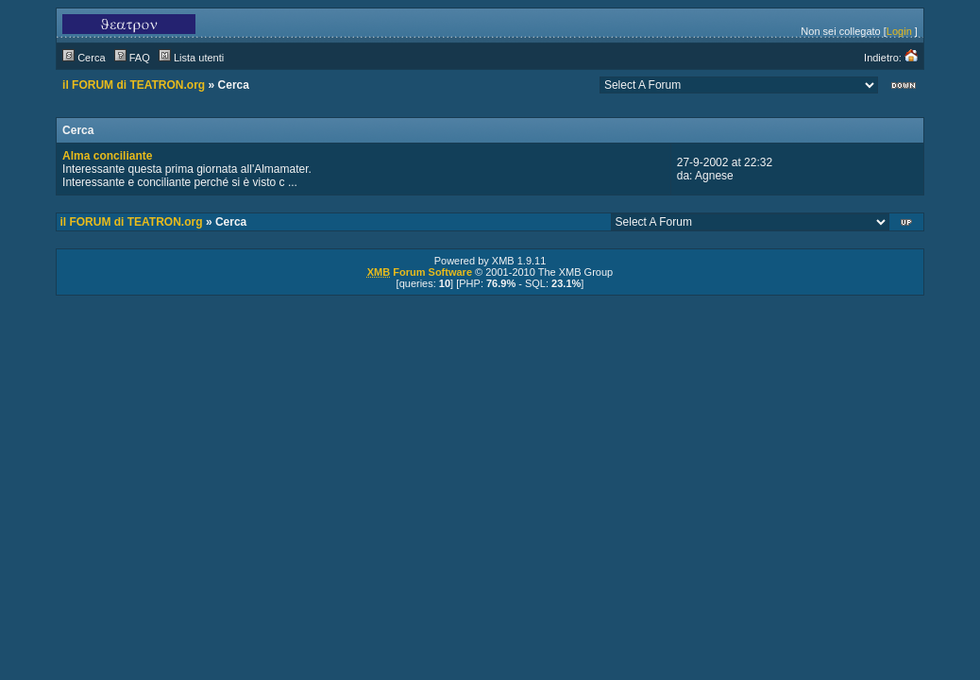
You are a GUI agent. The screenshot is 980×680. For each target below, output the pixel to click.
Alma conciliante (107, 155)
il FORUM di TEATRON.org (133, 85)
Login (899, 31)
